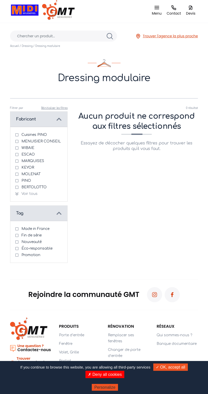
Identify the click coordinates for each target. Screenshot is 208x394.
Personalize (104, 387)
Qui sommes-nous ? (174, 335)
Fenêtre (65, 344)
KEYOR (27, 167)
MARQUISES (32, 161)
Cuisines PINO (34, 135)
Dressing (27, 46)
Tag (19, 213)
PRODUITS (69, 326)
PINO (26, 181)
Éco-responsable (36, 248)
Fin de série (31, 235)
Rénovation (121, 326)
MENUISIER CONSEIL (41, 141)
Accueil (14, 46)
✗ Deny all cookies (105, 374)
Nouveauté (31, 242)
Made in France (35, 229)
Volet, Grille (69, 352)
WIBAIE (27, 148)
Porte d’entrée (71, 335)
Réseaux (165, 326)
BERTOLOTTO (34, 187)
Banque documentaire (177, 344)
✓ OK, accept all (170, 367)
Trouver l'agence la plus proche (167, 36)
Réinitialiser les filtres (54, 108)
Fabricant (26, 119)
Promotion (30, 255)
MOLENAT (31, 174)
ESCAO (28, 154)
